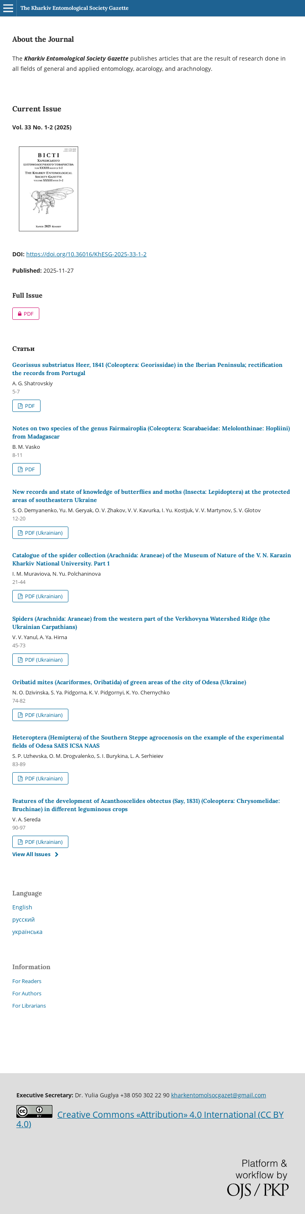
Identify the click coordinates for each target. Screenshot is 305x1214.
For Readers (26, 981)
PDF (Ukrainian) (43, 532)
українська (27, 932)
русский (23, 919)
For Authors (26, 993)
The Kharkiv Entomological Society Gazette (74, 8)
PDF (23, 313)
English (22, 907)
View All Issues (31, 854)
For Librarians (29, 1005)
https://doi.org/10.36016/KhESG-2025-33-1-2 (86, 254)
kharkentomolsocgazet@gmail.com (218, 1095)
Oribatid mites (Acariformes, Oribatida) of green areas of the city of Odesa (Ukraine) (129, 682)
